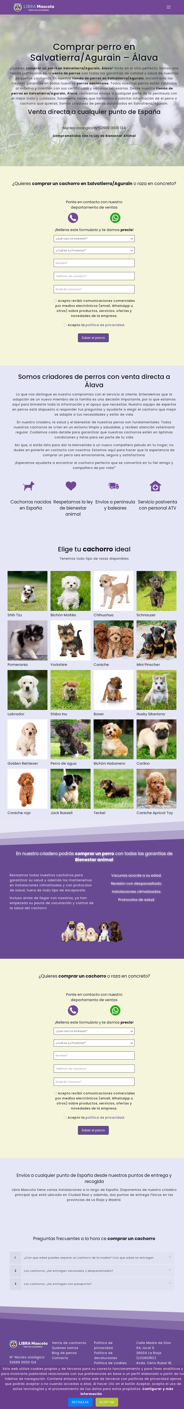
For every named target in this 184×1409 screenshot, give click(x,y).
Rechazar (80, 1402)
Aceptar (107, 1402)
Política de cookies (110, 1363)
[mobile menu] (168, 7)
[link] (92, 1258)
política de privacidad (105, 325)
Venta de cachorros (69, 1343)
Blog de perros (64, 1353)
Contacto (60, 1358)
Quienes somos (65, 1348)
